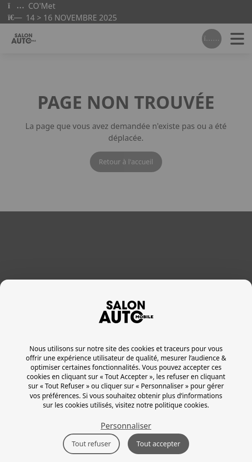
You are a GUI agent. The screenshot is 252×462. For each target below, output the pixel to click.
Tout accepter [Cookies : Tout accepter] (158, 443)
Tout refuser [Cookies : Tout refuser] (91, 443)
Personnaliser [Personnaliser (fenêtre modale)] (126, 425)
